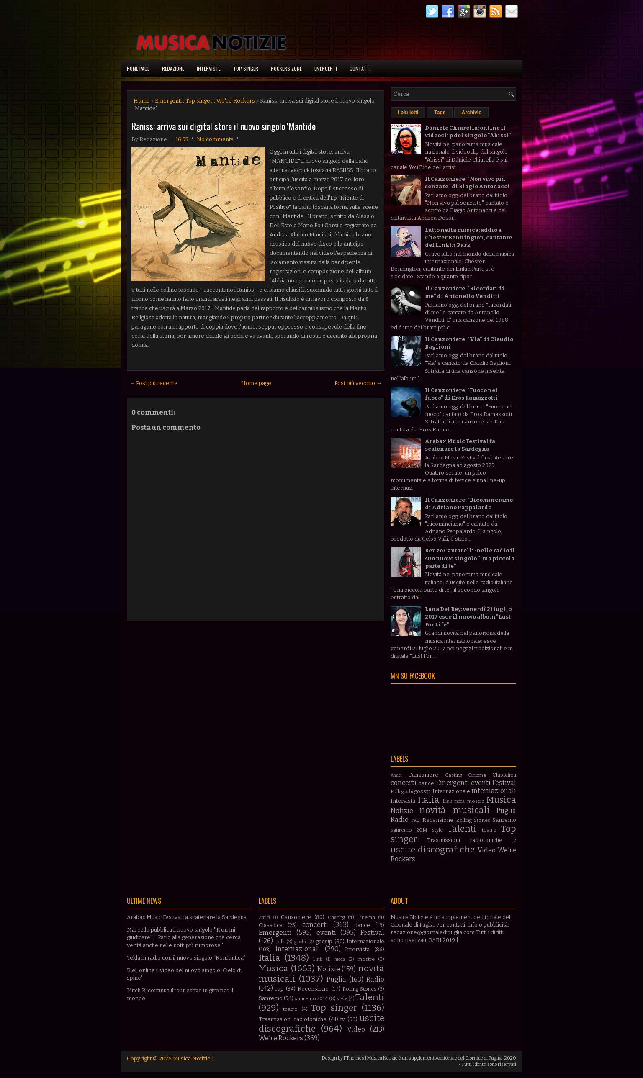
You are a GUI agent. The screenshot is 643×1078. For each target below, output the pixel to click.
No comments (215, 139)
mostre (475, 801)
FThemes (354, 1058)
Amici (396, 775)
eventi (481, 783)
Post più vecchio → (358, 383)
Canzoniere (423, 775)
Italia (429, 800)
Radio (400, 820)
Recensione (437, 820)
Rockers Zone (286, 68)
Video (487, 850)
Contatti (360, 68)
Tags (439, 113)
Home (142, 101)
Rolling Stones (473, 820)
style (437, 830)
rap (415, 820)
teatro (489, 830)
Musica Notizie (192, 1058)
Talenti (462, 829)
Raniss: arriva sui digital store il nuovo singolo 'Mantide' (224, 126)
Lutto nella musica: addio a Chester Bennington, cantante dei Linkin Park (468, 237)
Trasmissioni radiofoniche (464, 840)
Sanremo (504, 820)
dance (426, 783)
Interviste (209, 68)
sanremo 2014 (409, 830)
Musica (501, 800)
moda (459, 801)
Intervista (403, 801)
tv (514, 840)
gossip (422, 791)
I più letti (408, 113)
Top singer (245, 68)
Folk (395, 791)
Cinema (477, 775)
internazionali (493, 791)
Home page (138, 68)
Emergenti (325, 68)
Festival (504, 783)
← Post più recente (153, 383)
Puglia (506, 811)
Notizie (402, 811)
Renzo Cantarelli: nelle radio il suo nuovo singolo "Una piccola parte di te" (470, 558)
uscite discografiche (433, 849)
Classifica (504, 775)
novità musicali (454, 810)
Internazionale (451, 791)
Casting (453, 775)
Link (447, 801)
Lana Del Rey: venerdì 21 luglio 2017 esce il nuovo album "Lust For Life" (468, 616)
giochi (407, 791)
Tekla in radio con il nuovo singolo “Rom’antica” (186, 958)
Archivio (471, 113)
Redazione (173, 68)
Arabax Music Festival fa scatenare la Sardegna (187, 917)
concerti (404, 783)
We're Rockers (235, 101)
